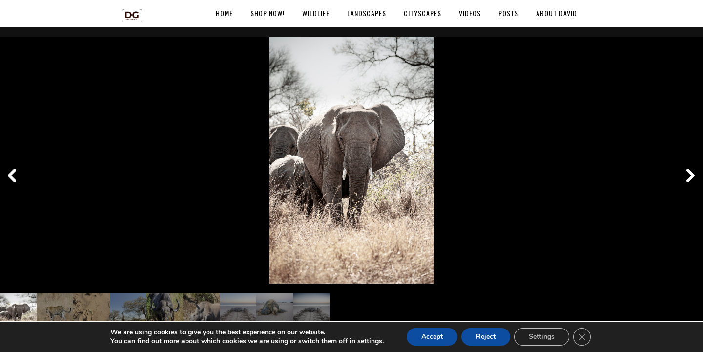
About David (556, 13)
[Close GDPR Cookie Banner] (582, 337)
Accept (432, 336)
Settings (542, 336)
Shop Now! (267, 13)
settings (369, 341)
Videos (470, 13)
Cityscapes (422, 13)
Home (224, 13)
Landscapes (366, 13)
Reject (486, 336)
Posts (508, 13)
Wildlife (316, 13)
